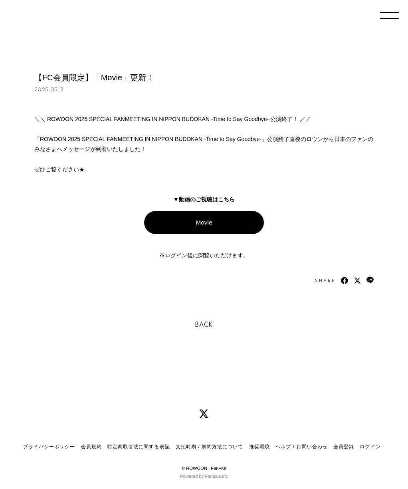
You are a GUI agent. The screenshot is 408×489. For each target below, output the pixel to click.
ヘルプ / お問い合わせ (301, 446)
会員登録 (343, 446)
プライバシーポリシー (49, 446)
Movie (204, 222)
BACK (204, 325)
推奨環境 (259, 446)
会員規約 (91, 446)
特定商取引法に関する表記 (138, 446)
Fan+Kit (218, 468)
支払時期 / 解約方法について (210, 446)
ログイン (370, 446)
